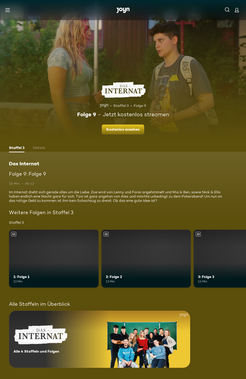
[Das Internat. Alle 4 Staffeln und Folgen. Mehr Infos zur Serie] (99, 339)
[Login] (237, 10)
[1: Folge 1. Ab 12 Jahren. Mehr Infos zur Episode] (54, 259)
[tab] (16, 148)
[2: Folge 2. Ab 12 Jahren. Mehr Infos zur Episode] (146, 259)
